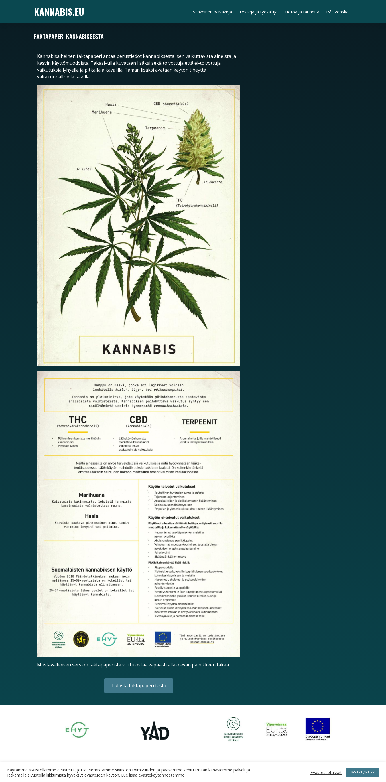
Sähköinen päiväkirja (212, 12)
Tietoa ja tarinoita (301, 12)
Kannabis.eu (59, 11)
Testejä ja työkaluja (258, 12)
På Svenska (337, 12)
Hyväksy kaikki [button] (362, 772)
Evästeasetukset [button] (326, 772)
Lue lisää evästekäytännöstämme (152, 775)
